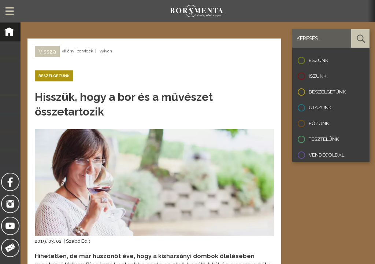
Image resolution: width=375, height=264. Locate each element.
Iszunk (317, 76)
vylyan (106, 51)
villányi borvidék (77, 51)
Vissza (47, 51)
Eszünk (318, 60)
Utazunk (320, 107)
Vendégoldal (326, 155)
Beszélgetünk (327, 92)
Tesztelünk (324, 139)
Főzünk (319, 123)
